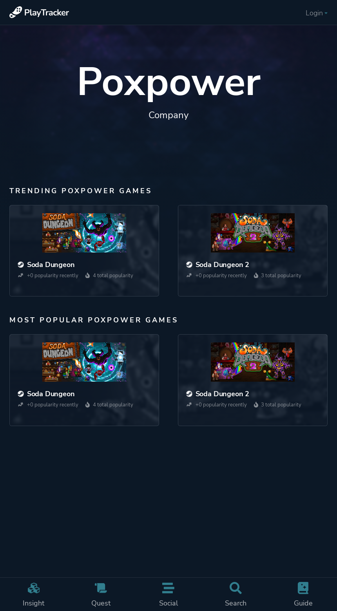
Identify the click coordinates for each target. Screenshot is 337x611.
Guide (303, 594)
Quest (101, 594)
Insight (33, 594)
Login (317, 13)
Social (168, 594)
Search (235, 594)
